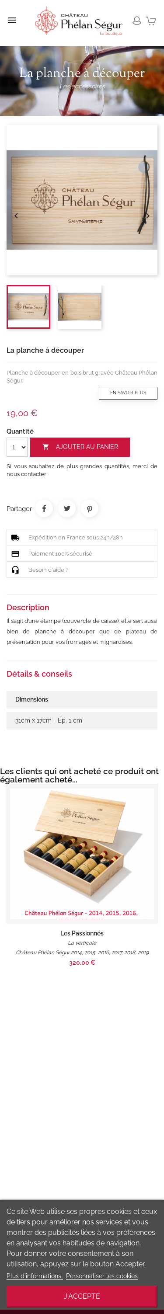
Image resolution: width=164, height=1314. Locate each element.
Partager (44, 508)
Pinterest (89, 508)
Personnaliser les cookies (102, 1275)
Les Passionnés (82, 933)
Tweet (67, 508)
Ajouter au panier (80, 447)
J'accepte (82, 1296)
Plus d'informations (35, 1275)
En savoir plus (128, 392)
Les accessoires (82, 86)
